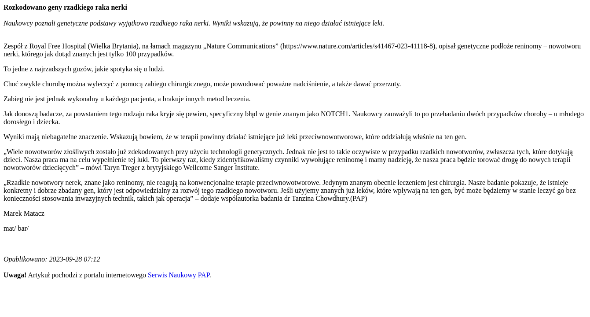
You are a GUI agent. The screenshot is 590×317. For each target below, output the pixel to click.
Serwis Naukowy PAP (178, 275)
